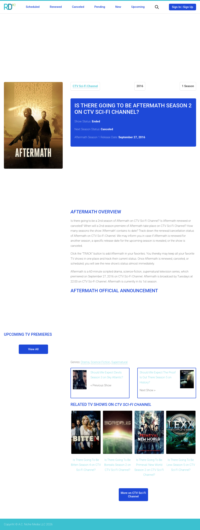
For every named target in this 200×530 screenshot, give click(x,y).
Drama (85, 362)
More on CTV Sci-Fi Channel (133, 494)
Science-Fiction (100, 362)
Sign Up (188, 7)
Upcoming (138, 7)
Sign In (176, 7)
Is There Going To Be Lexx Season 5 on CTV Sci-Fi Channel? (181, 465)
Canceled (78, 7)
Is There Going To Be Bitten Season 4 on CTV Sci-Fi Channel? (86, 465)
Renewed (56, 7)
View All (33, 349)
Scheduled (32, 7)
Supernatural (119, 362)
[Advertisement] (100, 45)
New (118, 7)
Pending (99, 7)
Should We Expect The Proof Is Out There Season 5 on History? (158, 377)
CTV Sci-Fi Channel (85, 86)
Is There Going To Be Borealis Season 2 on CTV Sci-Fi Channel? (117, 465)
